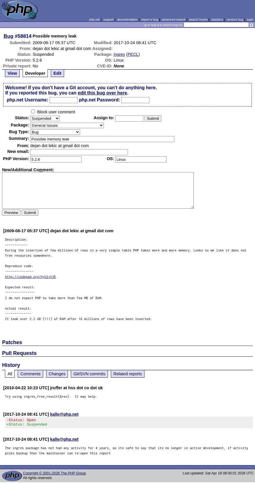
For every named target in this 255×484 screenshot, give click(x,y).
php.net (94, 19)
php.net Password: (99, 99)
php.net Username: (27, 99)
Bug (9, 36)
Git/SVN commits (89, 374)
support (108, 19)
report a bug (149, 19)
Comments (30, 374)
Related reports (127, 374)
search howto (198, 19)
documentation (127, 19)
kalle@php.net (64, 414)
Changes (57, 374)
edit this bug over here (102, 92)
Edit (57, 73)
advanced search (173, 19)
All (10, 374)
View (12, 73)
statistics (217, 19)
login (250, 19)
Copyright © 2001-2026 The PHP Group (54, 475)
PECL (133, 54)
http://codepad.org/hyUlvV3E (30, 276)
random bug (235, 19)
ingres (119, 54)
